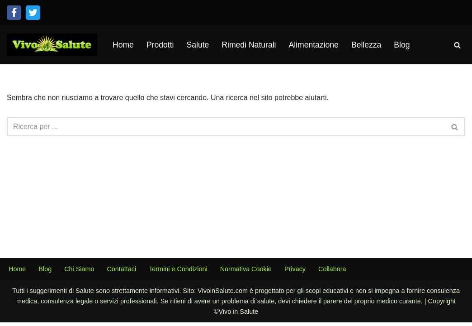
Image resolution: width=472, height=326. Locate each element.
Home (123, 44)
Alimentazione (314, 44)
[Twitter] (33, 12)
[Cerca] (457, 45)
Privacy (295, 272)
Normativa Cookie (246, 272)
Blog (402, 44)
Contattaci (122, 272)
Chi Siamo (79, 272)
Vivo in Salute (238, 315)
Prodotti (160, 44)
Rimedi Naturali (249, 44)
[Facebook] (14, 12)
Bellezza (366, 44)
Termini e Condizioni (178, 272)
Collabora (333, 272)
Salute (198, 44)
